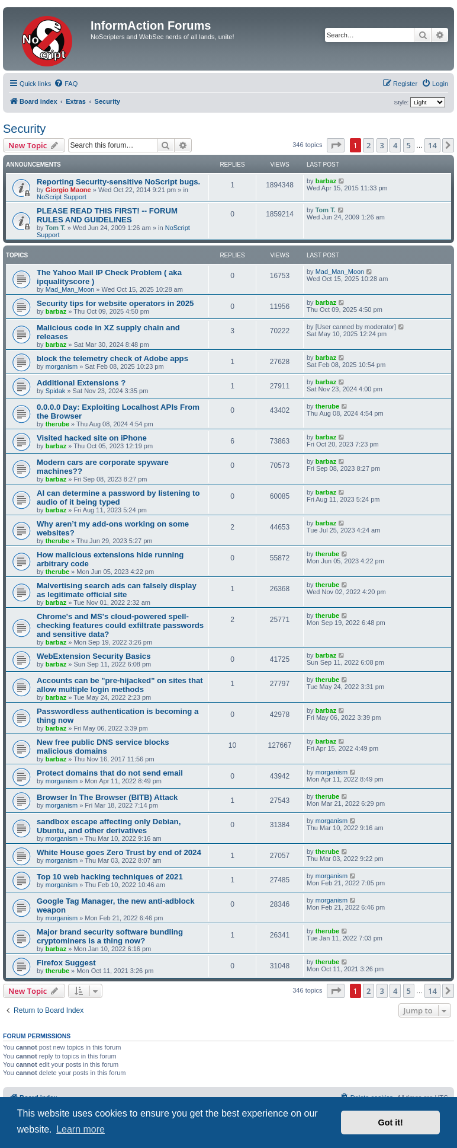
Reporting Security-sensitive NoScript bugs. (118, 181)
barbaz (326, 180)
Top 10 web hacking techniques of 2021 (110, 876)
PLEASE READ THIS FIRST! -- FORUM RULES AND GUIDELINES (107, 215)
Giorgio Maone (68, 189)
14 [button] (432, 145)
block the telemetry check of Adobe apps (112, 358)
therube (57, 424)
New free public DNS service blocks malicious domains (103, 746)
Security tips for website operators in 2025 (115, 303)
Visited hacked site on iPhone (92, 437)
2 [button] (368, 145)
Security (24, 128)
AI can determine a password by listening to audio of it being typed (118, 497)
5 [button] (409, 145)
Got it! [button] (390, 1122)
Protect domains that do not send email (110, 772)
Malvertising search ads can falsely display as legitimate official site (117, 590)
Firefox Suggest (66, 962)
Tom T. (56, 227)
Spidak (56, 390)
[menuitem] (66, 83)
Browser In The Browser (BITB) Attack (107, 797)
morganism (62, 366)
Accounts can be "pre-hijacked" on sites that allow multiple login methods (120, 685)
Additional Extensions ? (81, 382)
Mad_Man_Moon (70, 289)
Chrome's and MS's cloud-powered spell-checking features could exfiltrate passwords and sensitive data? (120, 625)
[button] (336, 145)
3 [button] (382, 145)
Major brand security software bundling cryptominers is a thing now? (110, 936)
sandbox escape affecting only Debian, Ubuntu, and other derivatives (109, 826)
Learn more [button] (80, 1129)
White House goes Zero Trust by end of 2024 (119, 852)
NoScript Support (61, 196)
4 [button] (395, 145)
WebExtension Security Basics (94, 656)
